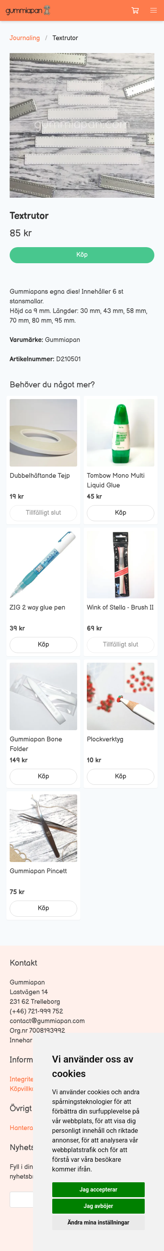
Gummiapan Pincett (38, 871)
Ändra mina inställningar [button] (98, 1222)
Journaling (25, 38)
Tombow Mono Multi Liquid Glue (116, 480)
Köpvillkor (23, 1089)
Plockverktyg (105, 739)
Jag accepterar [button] (98, 1189)
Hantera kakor (30, 1128)
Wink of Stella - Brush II (120, 608)
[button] (153, 10)
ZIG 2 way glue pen (37, 608)
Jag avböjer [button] (98, 1206)
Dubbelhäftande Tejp (40, 476)
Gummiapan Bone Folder (36, 744)
